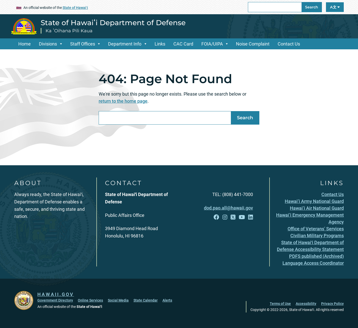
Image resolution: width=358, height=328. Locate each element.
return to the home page (123, 101)
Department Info (124, 44)
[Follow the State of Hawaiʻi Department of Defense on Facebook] (216, 217)
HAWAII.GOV (55, 294)
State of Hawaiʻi (75, 8)
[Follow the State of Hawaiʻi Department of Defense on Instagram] (224, 217)
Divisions (48, 44)
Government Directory (55, 300)
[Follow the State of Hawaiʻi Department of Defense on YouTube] (242, 217)
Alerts (167, 300)
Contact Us (289, 44)
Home (24, 44)
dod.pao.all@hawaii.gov (228, 208)
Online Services (90, 300)
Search (311, 7)
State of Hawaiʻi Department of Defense (113, 22)
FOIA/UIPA (212, 44)
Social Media (118, 300)
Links (160, 44)
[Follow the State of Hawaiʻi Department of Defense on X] (233, 217)
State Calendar (145, 300)
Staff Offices (82, 44)
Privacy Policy (332, 304)
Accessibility (306, 304)
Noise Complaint (253, 44)
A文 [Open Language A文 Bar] (335, 7)
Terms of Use (280, 304)
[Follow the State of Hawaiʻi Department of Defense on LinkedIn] (250, 217)
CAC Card (183, 44)
